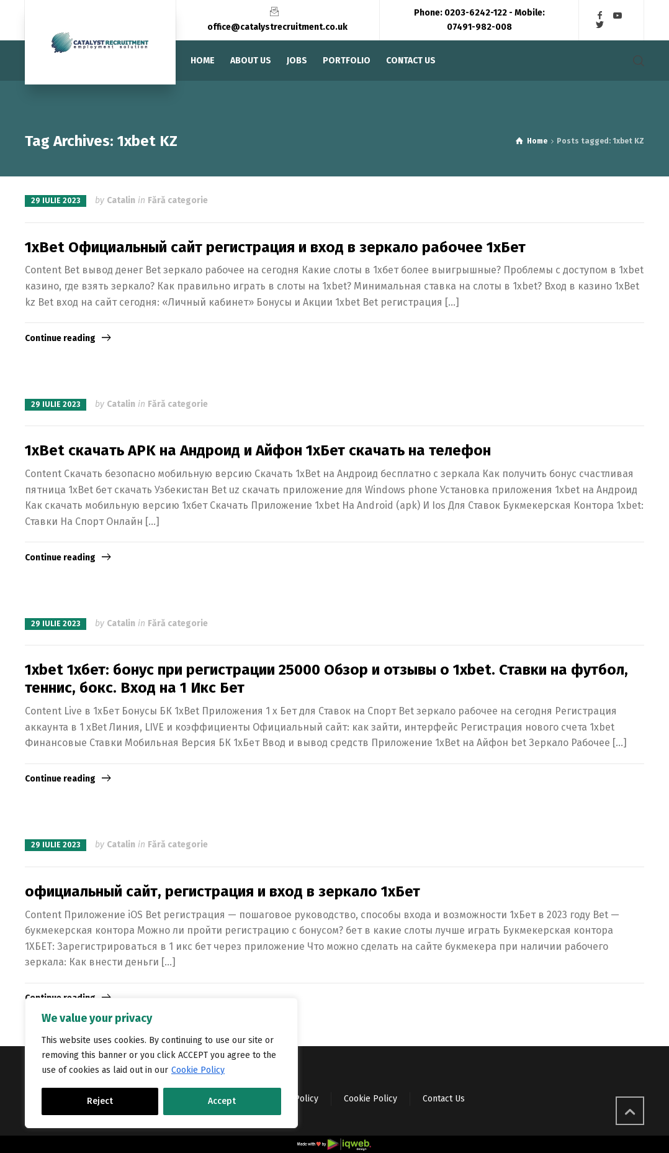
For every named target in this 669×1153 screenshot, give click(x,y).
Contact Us (444, 1098)
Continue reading (60, 338)
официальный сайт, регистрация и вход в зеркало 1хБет (222, 891)
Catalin (121, 200)
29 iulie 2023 (55, 200)
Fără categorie (178, 200)
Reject (100, 1101)
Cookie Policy (198, 1070)
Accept (222, 1101)
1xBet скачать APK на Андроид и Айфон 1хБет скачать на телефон (258, 450)
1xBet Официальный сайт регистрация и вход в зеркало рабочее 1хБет (275, 247)
